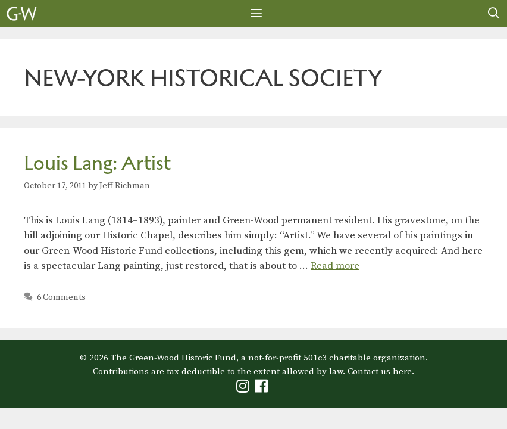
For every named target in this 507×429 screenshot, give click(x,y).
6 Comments (61, 297)
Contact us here (380, 371)
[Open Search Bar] (494, 13)
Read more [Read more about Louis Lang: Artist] (335, 265)
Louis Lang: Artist (97, 163)
